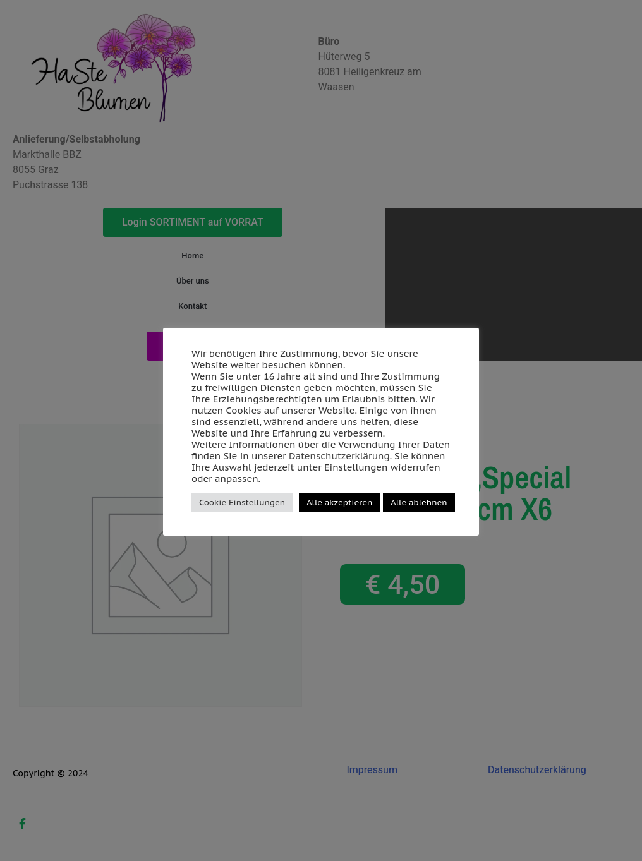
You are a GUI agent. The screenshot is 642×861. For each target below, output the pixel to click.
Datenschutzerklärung (339, 456)
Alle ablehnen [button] (419, 502)
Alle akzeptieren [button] (339, 502)
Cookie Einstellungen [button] (242, 502)
